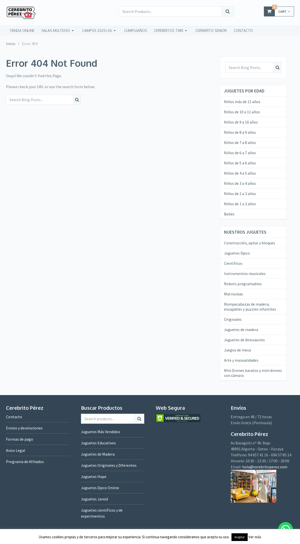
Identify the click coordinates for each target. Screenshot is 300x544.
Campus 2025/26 (97, 30)
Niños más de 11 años (242, 101)
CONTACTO (243, 30)
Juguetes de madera (241, 329)
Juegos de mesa (237, 349)
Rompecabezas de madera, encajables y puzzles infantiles (250, 307)
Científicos (233, 263)
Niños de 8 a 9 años (240, 132)
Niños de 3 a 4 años (240, 183)
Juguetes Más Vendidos (100, 431)
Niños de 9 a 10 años (241, 122)
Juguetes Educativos (98, 442)
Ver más (254, 537)
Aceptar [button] (239, 537)
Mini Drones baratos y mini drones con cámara (253, 373)
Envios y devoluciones (24, 427)
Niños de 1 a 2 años (240, 203)
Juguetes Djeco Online (100, 487)
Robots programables (243, 283)
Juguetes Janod (94, 498)
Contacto (14, 416)
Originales (233, 319)
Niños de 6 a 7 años (240, 152)
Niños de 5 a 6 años (240, 162)
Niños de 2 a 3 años (240, 193)
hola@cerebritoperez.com (264, 466)
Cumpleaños (135, 30)
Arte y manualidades (241, 360)
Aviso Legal (15, 450)
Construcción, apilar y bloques (249, 242)
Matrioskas (233, 293)
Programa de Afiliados (25, 461)
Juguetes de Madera (98, 454)
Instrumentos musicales (245, 273)
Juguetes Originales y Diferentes (109, 465)
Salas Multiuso (55, 30)
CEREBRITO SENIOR (211, 30)
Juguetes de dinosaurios (244, 339)
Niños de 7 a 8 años (240, 142)
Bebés (229, 213)
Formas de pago (19, 439)
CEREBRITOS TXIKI (168, 30)
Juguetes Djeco (237, 253)
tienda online (21, 30)
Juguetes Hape (93, 476)
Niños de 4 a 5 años (240, 173)
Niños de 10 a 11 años (242, 111)
